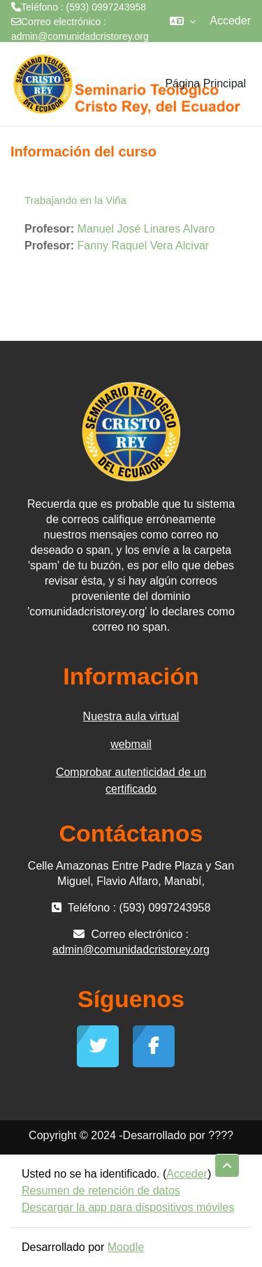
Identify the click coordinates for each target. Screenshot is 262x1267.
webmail (131, 744)
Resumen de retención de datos (101, 1190)
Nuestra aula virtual (131, 716)
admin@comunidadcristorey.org (80, 36)
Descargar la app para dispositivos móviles (128, 1207)
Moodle (126, 1247)
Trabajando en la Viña (75, 200)
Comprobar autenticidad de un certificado (131, 780)
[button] (182, 21)
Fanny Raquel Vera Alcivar (144, 245)
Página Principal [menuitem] (205, 83)
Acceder (230, 21)
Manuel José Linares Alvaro (146, 229)
